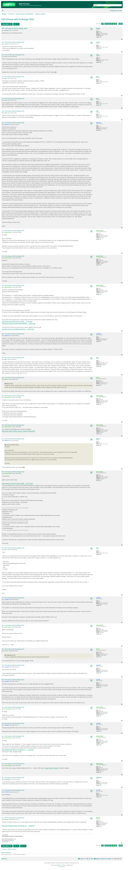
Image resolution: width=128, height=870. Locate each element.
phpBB (57, 865)
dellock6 (98, 817)
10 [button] (119, 24)
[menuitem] (119, 11)
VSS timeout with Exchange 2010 (17, 19)
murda (97, 54)
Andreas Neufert (99, 230)
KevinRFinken (99, 777)
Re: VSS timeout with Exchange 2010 (14, 28)
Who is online (6, 852)
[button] (102, 24)
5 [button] (114, 24)
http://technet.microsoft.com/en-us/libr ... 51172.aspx (17, 483)
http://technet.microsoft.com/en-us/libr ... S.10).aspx (17, 321)
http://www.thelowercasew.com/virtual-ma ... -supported (18, 826)
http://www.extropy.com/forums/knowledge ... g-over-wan (18, 323)
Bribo (97, 357)
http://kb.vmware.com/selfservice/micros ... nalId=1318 (18, 329)
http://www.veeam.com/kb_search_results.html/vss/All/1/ (18, 431)
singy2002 (98, 597)
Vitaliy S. (98, 377)
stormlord (98, 42)
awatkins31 (98, 122)
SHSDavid (98, 438)
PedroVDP (98, 790)
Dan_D (97, 547)
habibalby (98, 28)
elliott (97, 76)
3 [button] (110, 24)
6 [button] (116, 24)
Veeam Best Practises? (52, 768)
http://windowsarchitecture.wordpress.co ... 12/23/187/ (18, 749)
